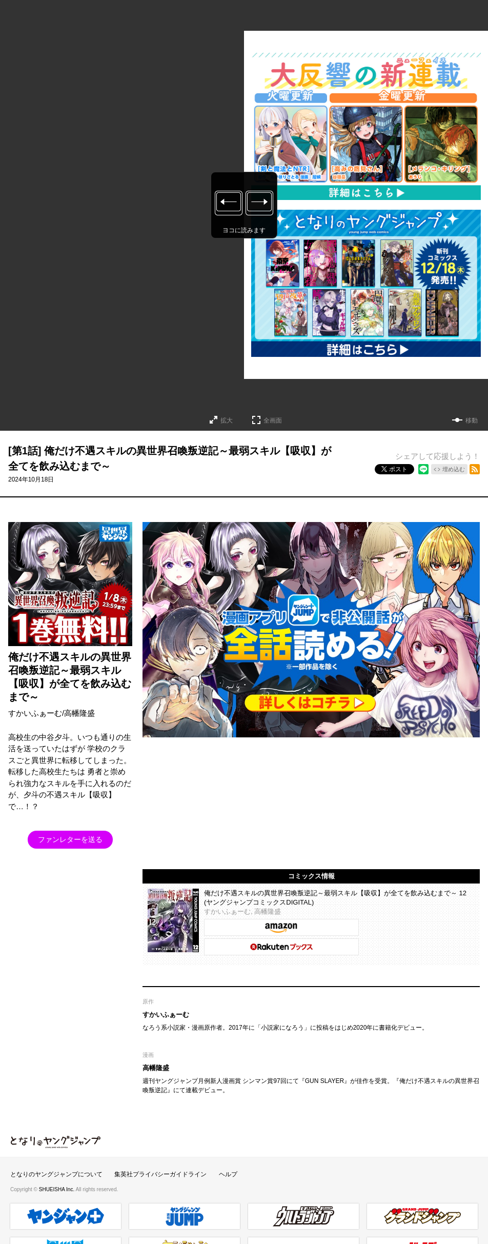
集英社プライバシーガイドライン (160, 1174)
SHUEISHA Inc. (57, 1189)
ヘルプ (228, 1174)
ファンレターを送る (70, 839)
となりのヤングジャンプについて (56, 1174)
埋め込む (453, 469)
